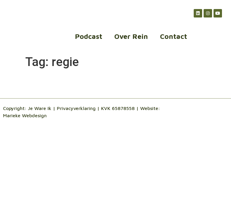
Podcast (88, 36)
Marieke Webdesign (25, 115)
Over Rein (131, 36)
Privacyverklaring (76, 108)
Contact (173, 36)
